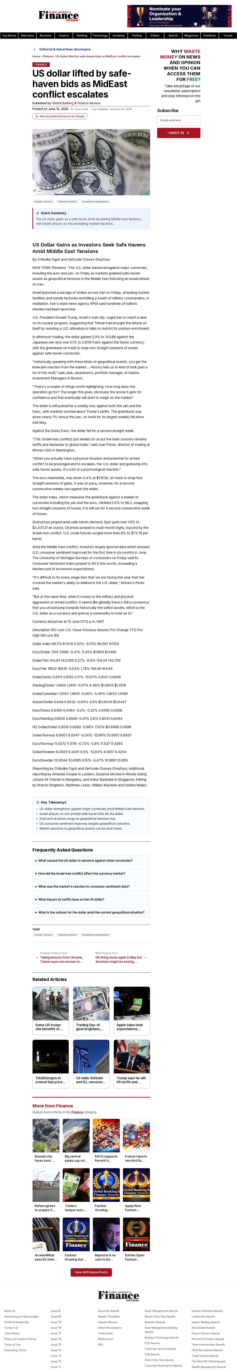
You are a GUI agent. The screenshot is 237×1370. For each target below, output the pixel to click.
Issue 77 (56, 1333)
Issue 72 (56, 1361)
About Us (9, 1311)
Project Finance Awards (206, 1333)
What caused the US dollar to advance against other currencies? (85, 860)
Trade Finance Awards (205, 1356)
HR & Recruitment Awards (207, 1350)
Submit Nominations (110, 1328)
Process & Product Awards (208, 1339)
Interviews (27, 35)
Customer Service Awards (160, 1349)
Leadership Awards (203, 1316)
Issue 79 (56, 1322)
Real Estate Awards (203, 1328)
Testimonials (105, 1333)
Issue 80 (56, 1316)
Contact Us (11, 1328)
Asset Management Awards (161, 1311)
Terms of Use (12, 1344)
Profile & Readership (16, 1322)
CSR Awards (152, 1354)
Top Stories (9, 35)
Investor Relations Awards (207, 1311)
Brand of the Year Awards (160, 1316)
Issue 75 (56, 1344)
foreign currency (44, 201)
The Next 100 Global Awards (208, 1361)
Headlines (209, 35)
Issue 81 (56, 1311)
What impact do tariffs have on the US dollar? (71, 899)
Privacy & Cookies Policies (20, 1339)
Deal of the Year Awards (159, 1360)
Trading (137, 35)
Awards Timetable (109, 1316)
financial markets (67, 201)
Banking (82, 35)
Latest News (12, 1333)
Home (36, 56)
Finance (64, 35)
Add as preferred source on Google (60, 116)
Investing (118, 35)
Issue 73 (56, 1356)
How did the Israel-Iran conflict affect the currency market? (81, 873)
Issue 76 (56, 1339)
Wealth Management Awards (209, 1367)
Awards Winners (107, 1322)
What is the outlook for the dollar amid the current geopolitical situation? (91, 912)
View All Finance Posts (91, 1272)
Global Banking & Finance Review (76, 103)
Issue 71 (56, 1367)
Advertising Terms (15, 1350)
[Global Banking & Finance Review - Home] (59, 16)
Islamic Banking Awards (206, 1322)
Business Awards (155, 1322)
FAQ (100, 1344)
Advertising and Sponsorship (21, 1316)
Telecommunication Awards (208, 1344)
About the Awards (108, 1311)
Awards (173, 35)
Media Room (105, 1339)
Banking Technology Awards (162, 1337)
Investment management (95, 201)
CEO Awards (152, 1343)
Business (45, 35)
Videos (154, 35)
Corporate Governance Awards (163, 1365)
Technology (100, 35)
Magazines (191, 35)
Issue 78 (56, 1328)
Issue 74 (56, 1350)
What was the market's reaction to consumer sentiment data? (84, 886)
